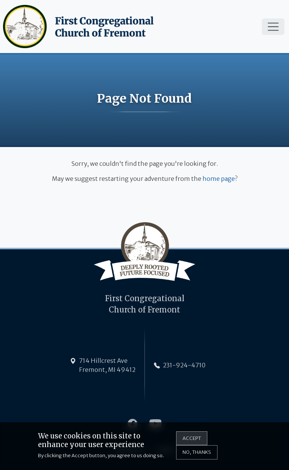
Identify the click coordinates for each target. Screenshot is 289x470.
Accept (192, 441)
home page (218, 178)
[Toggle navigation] (273, 26)
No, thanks (197, 455)
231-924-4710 (184, 365)
